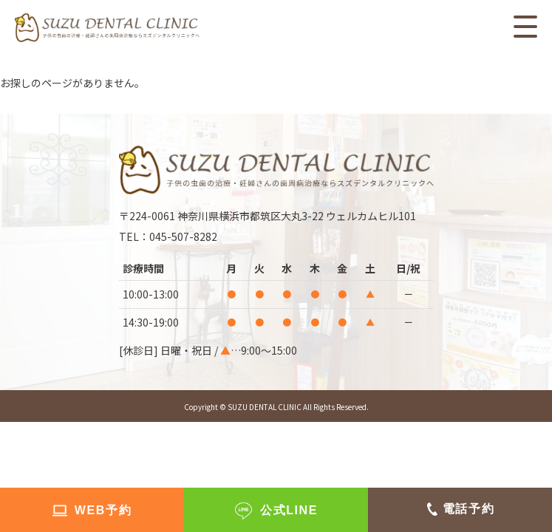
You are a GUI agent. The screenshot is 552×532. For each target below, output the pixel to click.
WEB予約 (103, 510)
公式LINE (289, 510)
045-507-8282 (183, 236)
